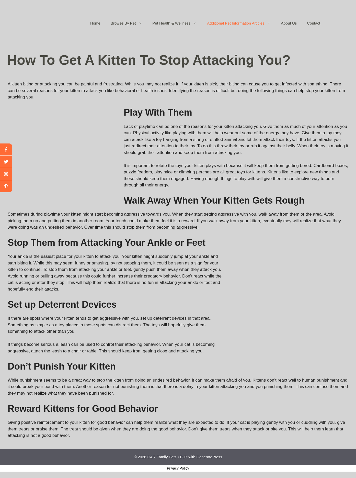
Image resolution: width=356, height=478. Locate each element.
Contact (313, 23)
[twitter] (6, 162)
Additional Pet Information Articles (241, 23)
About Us (289, 23)
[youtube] (6, 174)
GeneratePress (209, 457)
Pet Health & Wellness (177, 23)
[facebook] (6, 149)
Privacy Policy (178, 468)
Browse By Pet (129, 23)
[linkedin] (6, 186)
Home (95, 23)
